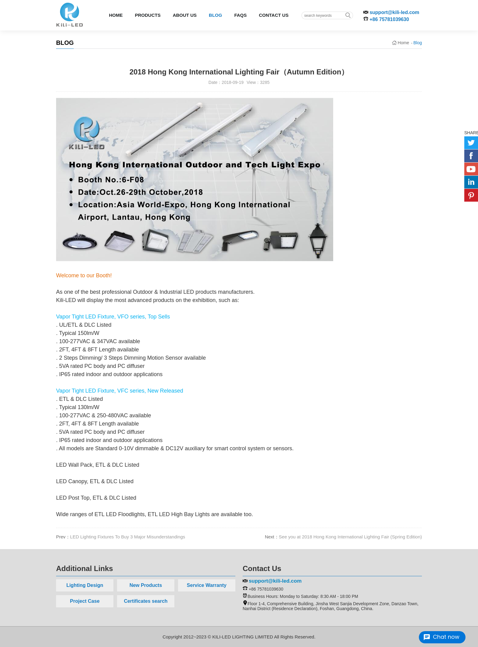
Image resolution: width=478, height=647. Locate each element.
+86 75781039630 (389, 19)
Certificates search (145, 601)
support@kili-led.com (394, 12)
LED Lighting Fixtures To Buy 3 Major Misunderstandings (127, 536)
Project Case (85, 601)
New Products (146, 585)
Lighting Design (84, 585)
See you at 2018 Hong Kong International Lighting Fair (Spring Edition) (350, 536)
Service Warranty (207, 585)
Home (403, 42)
